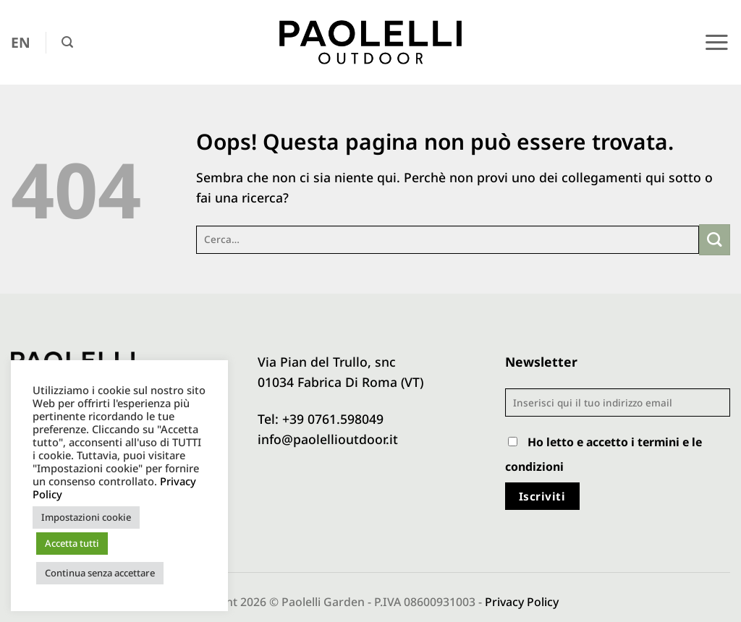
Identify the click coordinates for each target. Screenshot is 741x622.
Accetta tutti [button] (72, 543)
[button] (67, 42)
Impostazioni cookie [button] (86, 517)
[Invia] (714, 239)
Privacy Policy (522, 602)
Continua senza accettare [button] (100, 572)
